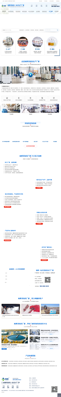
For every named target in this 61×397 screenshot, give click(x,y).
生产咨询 (39, 187)
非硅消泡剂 (36, 363)
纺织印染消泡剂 (41, 361)
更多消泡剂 (45, 363)
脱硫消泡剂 (36, 361)
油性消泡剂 (30, 365)
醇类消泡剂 (31, 363)
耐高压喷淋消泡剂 (46, 365)
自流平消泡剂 (34, 365)
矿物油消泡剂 (20, 363)
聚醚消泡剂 (15, 363)
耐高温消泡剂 (10, 365)
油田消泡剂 (51, 361)
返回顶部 (59, 396)
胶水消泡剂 (25, 361)
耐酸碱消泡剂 (15, 365)
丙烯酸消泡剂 (40, 363)
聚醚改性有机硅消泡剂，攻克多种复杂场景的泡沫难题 (50, 330)
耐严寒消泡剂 (40, 365)
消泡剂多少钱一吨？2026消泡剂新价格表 (49, 344)
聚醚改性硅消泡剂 (26, 363)
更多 (54, 361)
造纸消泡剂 (46, 361)
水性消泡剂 (25, 365)
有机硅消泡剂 (10, 363)
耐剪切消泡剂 (20, 365)
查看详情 (51, 334)
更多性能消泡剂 (52, 365)
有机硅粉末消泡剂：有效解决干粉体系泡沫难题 (50, 337)
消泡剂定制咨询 (7, 240)
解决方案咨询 (7, 206)
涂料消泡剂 (20, 361)
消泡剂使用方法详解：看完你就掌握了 (9, 344)
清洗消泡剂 (16, 361)
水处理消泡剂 (11, 361)
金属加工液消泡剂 (30, 361)
